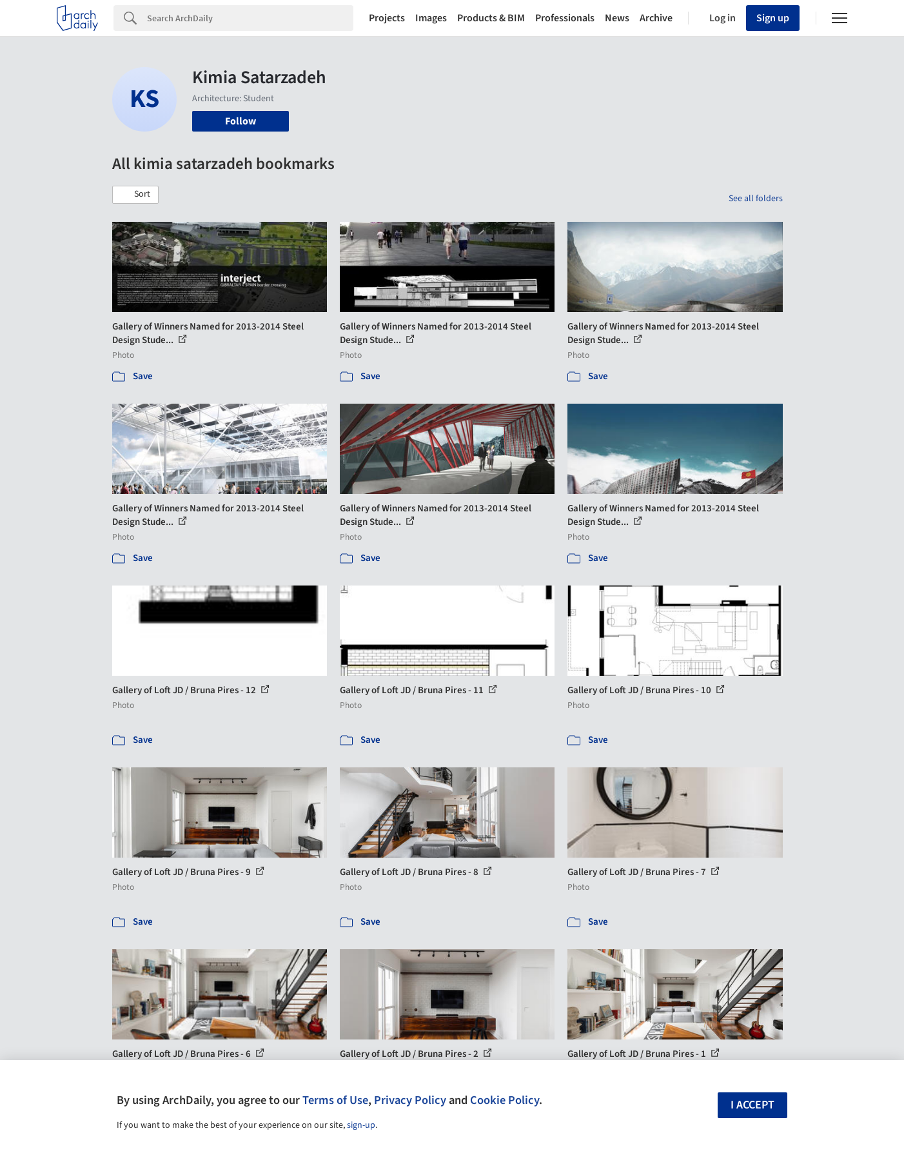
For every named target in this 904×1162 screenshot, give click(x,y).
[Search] (250, 18)
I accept (752, 1105)
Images (431, 18)
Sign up (772, 18)
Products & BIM (491, 18)
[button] (135, 195)
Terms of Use (335, 1100)
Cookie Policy (504, 1100)
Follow (240, 121)
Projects (387, 18)
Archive (656, 18)
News (617, 18)
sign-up (361, 1125)
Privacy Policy (410, 1100)
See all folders (756, 198)
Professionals (564, 18)
